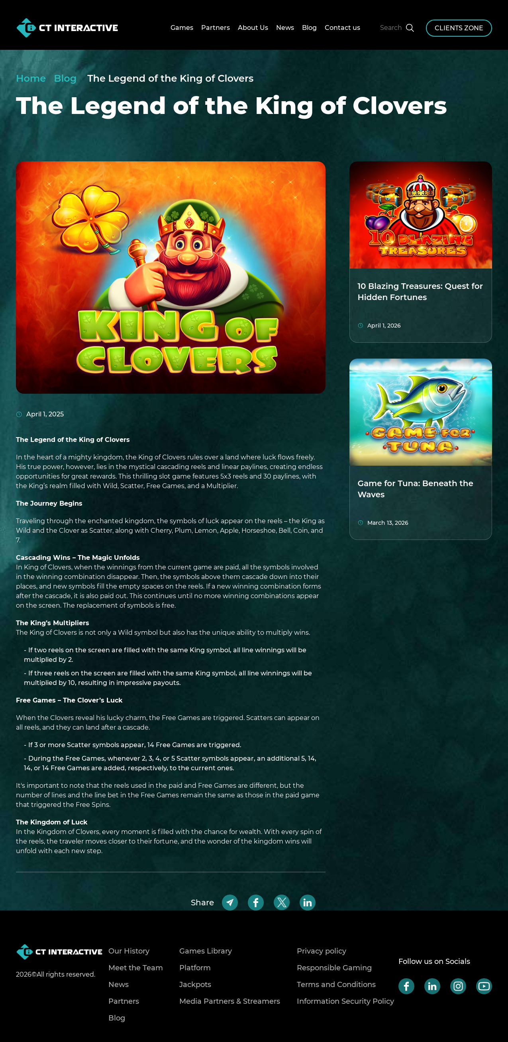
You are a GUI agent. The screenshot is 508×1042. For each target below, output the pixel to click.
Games (182, 27)
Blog (309, 27)
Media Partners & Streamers (229, 1001)
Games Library (205, 951)
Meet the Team (135, 968)
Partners (215, 27)
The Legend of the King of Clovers (170, 78)
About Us (253, 27)
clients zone (459, 28)
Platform (195, 968)
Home (31, 78)
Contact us (342, 27)
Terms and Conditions (336, 984)
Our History (128, 951)
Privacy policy (321, 951)
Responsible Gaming (334, 968)
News (285, 27)
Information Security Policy (345, 1001)
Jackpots (195, 984)
